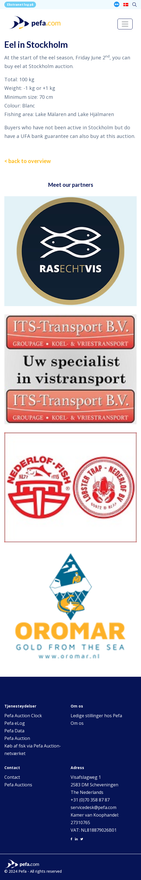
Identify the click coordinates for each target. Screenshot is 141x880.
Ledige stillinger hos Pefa (96, 716)
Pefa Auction (17, 738)
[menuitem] (126, 4)
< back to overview (27, 161)
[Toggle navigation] (125, 24)
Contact (12, 777)
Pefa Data (14, 731)
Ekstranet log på (20, 4)
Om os (77, 723)
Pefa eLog (14, 723)
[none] (126, 4)
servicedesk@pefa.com (93, 807)
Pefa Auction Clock (23, 716)
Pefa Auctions (18, 785)
